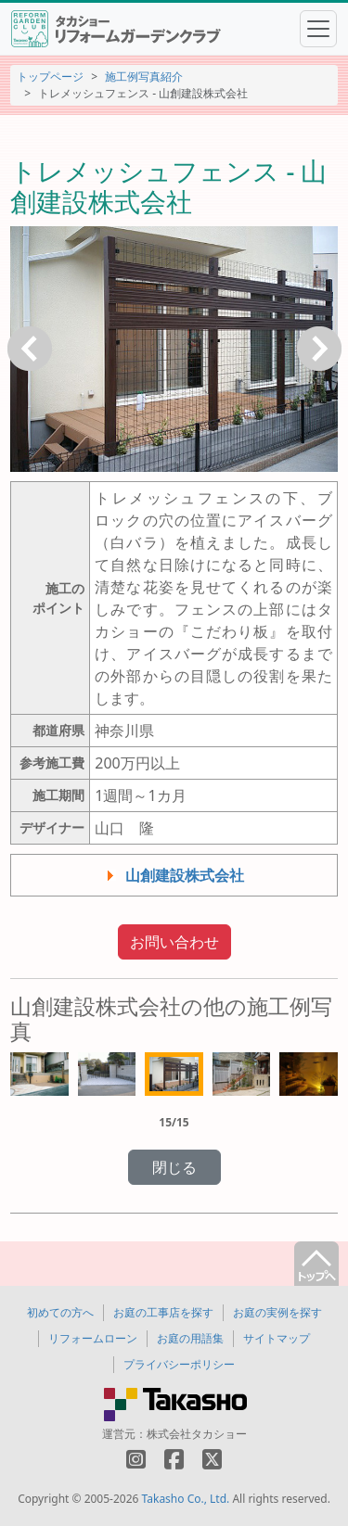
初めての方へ (60, 1312)
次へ (319, 348)
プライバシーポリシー (179, 1364)
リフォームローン (92, 1338)
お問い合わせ (174, 942)
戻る (29, 348)
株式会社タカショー (197, 1434)
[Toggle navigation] (318, 28)
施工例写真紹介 (144, 76)
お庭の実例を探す (277, 1312)
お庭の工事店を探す (163, 1312)
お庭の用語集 (190, 1338)
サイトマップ (276, 1338)
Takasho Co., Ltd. (186, 1499)
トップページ (50, 76)
